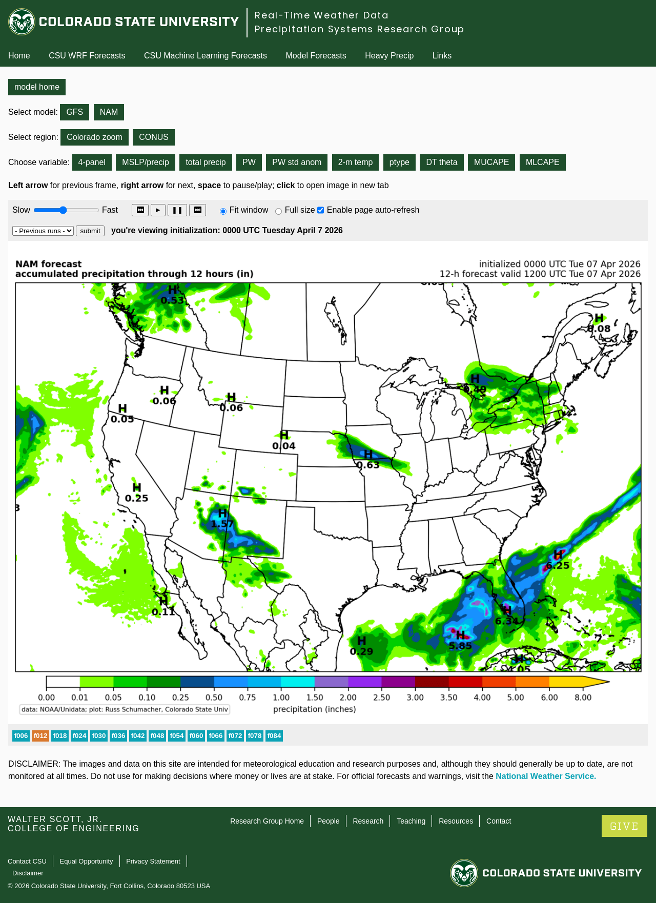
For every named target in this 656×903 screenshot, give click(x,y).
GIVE (624, 826)
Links (442, 55)
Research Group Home (267, 821)
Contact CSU (27, 861)
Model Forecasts (316, 55)
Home (19, 55)
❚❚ (177, 210)
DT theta (441, 162)
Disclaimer (28, 873)
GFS (74, 112)
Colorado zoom (94, 137)
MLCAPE (543, 162)
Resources (456, 821)
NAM (109, 112)
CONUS (154, 137)
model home (36, 87)
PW (249, 162)
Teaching (411, 821)
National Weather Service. (546, 776)
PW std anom (296, 162)
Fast (109, 210)
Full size (300, 210)
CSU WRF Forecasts (87, 55)
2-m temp (355, 162)
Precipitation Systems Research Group (360, 29)
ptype (399, 162)
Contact (498, 821)
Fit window (249, 210)
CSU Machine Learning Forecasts (205, 55)
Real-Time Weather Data (322, 15)
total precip (205, 162)
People (328, 821)
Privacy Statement (153, 861)
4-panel (92, 162)
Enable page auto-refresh (373, 210)
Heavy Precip (389, 55)
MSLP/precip (145, 162)
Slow (21, 210)
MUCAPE (491, 162)
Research (368, 821)
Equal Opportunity (86, 861)
